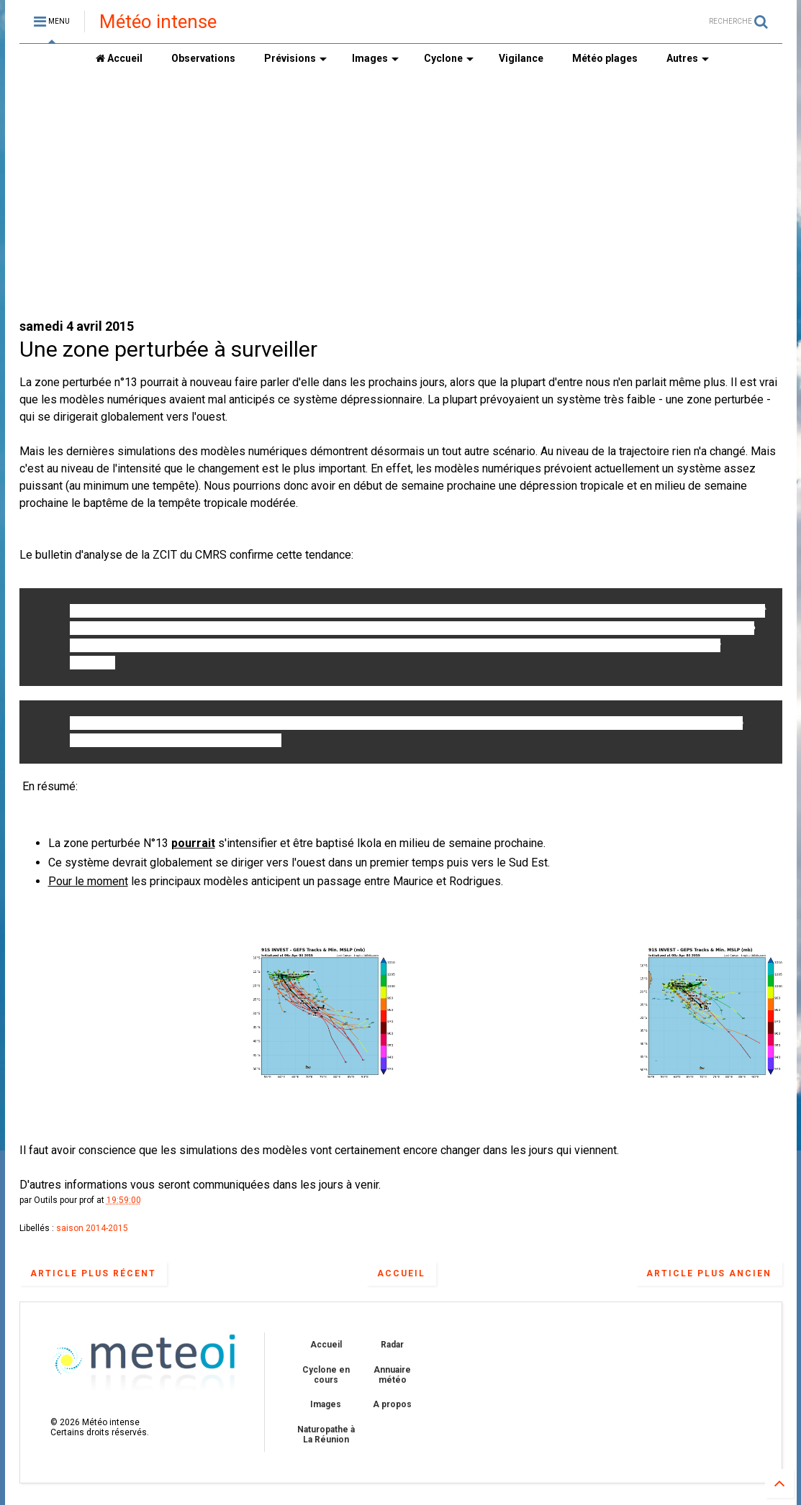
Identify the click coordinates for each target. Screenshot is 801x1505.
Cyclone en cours (326, 1375)
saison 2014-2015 (92, 1228)
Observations (203, 58)
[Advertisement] (400, 195)
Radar (392, 1345)
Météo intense (158, 21)
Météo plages (605, 58)
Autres (687, 58)
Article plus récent (93, 1273)
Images (375, 58)
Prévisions (295, 58)
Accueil (119, 58)
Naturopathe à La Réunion (326, 1434)
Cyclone (449, 58)
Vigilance (521, 58)
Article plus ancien (708, 1273)
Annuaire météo (392, 1375)
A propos (392, 1404)
